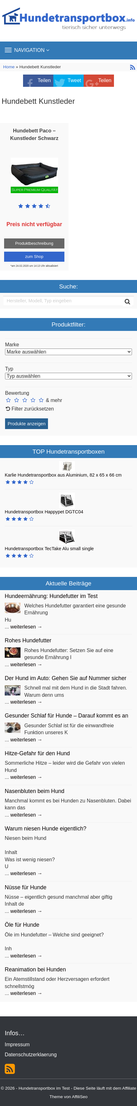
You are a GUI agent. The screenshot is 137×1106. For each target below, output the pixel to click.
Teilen (44, 80)
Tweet (74, 80)
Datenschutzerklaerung (31, 1054)
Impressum (17, 1044)
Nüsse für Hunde (25, 887)
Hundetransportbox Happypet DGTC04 (44, 511)
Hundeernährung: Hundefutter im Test (51, 596)
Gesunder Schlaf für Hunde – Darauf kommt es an (66, 715)
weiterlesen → (26, 626)
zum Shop (34, 256)
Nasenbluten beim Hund (34, 791)
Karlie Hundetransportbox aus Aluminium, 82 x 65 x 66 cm (63, 475)
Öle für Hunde (22, 925)
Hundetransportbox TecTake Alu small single (49, 548)
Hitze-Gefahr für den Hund (37, 753)
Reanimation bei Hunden (35, 969)
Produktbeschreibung (34, 243)
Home (9, 66)
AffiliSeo (80, 1096)
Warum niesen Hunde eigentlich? (45, 828)
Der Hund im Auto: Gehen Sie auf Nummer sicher (65, 678)
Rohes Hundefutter (28, 640)
